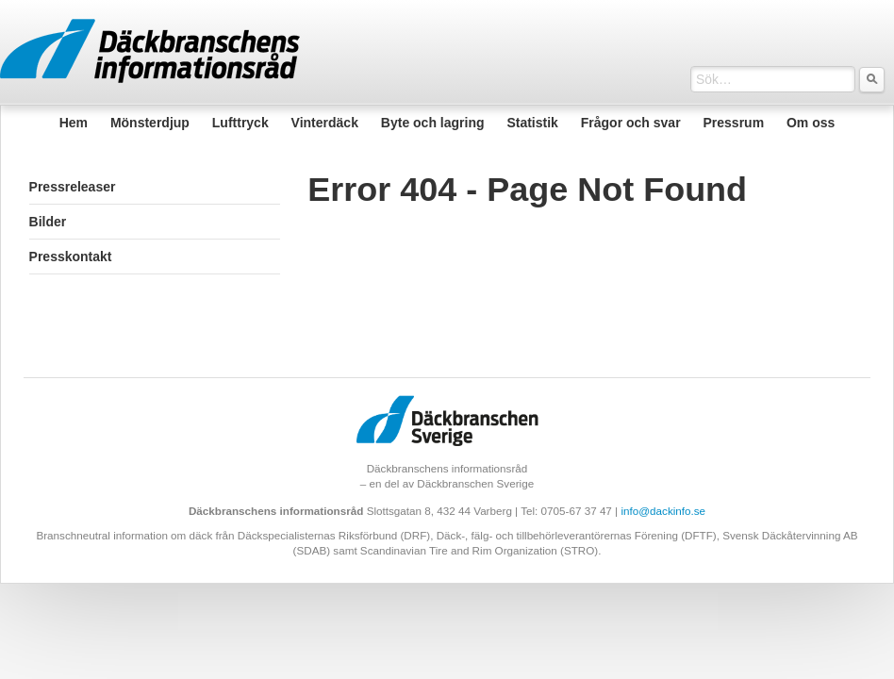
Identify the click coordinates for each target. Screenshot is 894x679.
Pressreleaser (72, 186)
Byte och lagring (433, 122)
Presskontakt (70, 256)
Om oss (810, 122)
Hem (73, 122)
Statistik (531, 122)
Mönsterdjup (150, 122)
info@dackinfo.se (663, 511)
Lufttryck (240, 122)
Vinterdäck (324, 122)
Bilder (48, 221)
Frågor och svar (631, 122)
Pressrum (733, 122)
